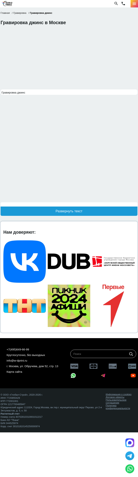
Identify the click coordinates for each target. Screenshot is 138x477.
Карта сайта (14, 371)
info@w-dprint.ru (17, 360)
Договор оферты (115, 397)
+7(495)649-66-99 (18, 349)
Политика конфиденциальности (118, 407)
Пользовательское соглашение (116, 401)
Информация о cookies (118, 394)
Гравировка (19, 13)
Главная (5, 13)
